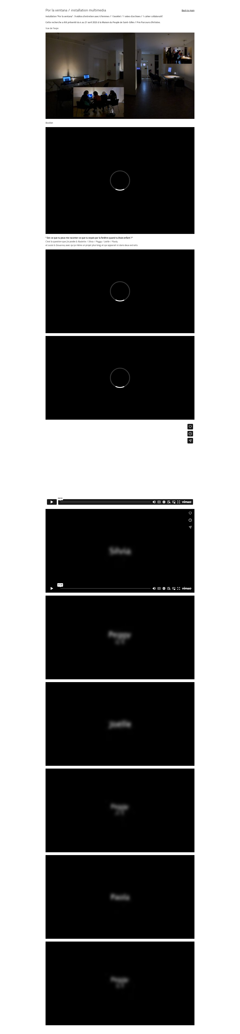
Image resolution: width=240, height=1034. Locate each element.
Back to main (188, 10)
